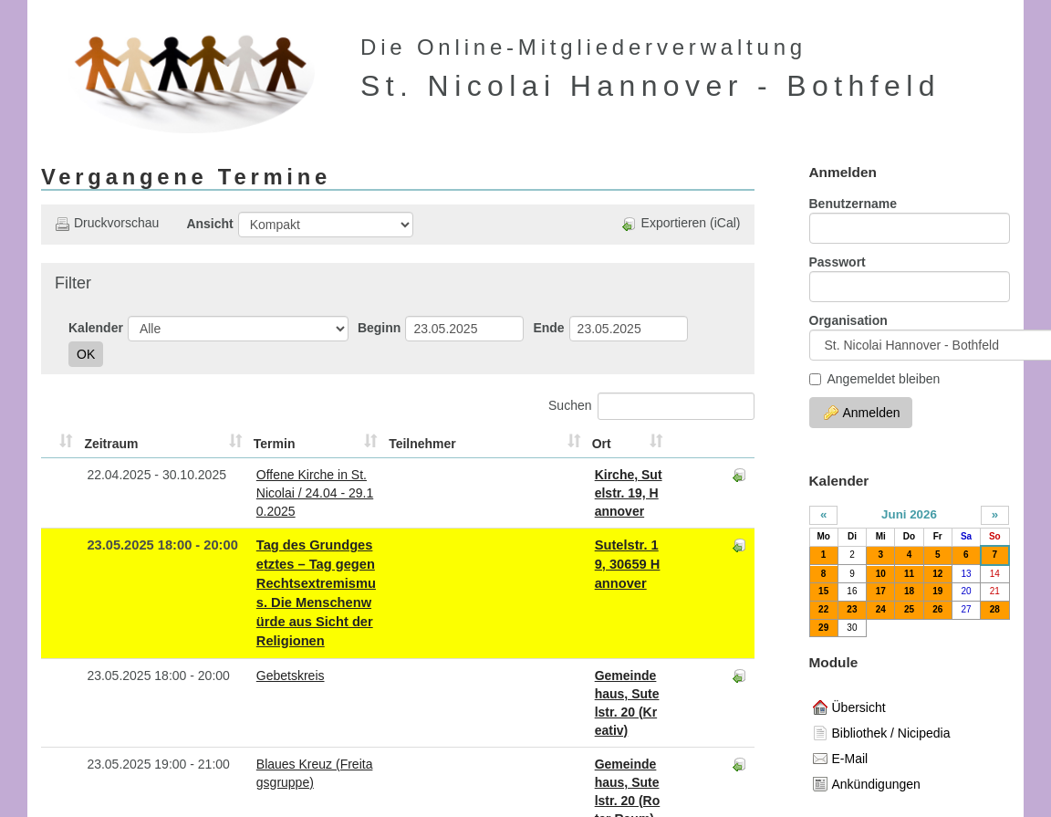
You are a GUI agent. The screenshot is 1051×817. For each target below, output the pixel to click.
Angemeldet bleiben (875, 379)
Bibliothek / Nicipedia (882, 733)
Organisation (848, 320)
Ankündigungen (867, 784)
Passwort (837, 262)
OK (86, 354)
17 (881, 591)
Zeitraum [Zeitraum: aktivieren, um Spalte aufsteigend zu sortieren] (87, 443)
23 (852, 609)
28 (995, 609)
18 (909, 591)
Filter (73, 283)
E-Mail (841, 758)
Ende (548, 327)
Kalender (95, 327)
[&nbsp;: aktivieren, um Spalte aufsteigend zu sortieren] (48, 444)
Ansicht (209, 223)
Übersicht (849, 707)
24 (881, 609)
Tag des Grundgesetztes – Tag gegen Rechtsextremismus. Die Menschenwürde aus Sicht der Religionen (331, 545)
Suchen (651, 406)
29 (823, 628)
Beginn (379, 327)
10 (881, 574)
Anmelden (862, 412)
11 (909, 574)
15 (823, 591)
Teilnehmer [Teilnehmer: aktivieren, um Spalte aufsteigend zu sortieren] (534, 443)
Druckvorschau (107, 223)
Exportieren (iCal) (681, 223)
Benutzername (853, 203)
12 (937, 574)
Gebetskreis (207, 599)
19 (937, 591)
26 (937, 609)
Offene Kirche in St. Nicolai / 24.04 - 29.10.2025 (308, 474)
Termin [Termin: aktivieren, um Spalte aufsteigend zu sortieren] (192, 443)
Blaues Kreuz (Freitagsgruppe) (260, 651)
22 (823, 609)
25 (909, 609)
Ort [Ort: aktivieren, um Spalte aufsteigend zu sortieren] (587, 443)
